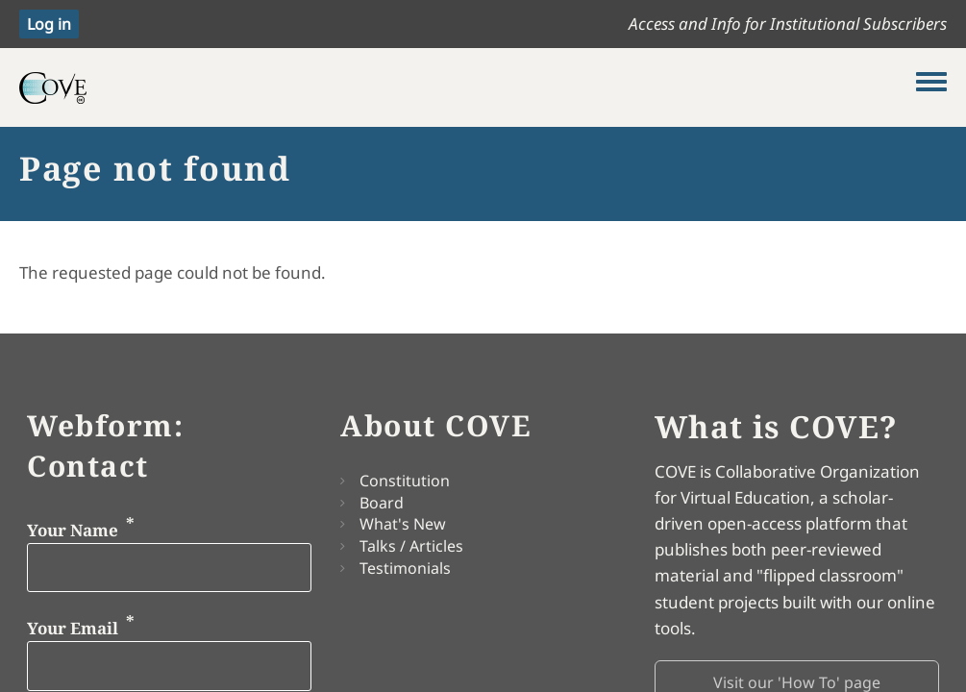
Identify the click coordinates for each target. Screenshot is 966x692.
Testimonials (405, 568)
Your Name (72, 529)
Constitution (404, 480)
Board (381, 502)
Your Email (72, 628)
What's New (402, 523)
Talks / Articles (411, 545)
